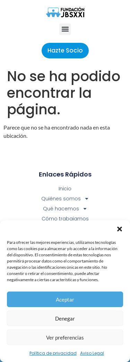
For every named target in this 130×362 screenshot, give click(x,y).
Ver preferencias (65, 337)
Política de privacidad (53, 353)
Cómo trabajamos (65, 218)
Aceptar (65, 299)
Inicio (65, 188)
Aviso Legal (92, 353)
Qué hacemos (65, 208)
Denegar (65, 318)
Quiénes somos (65, 198)
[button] (119, 229)
